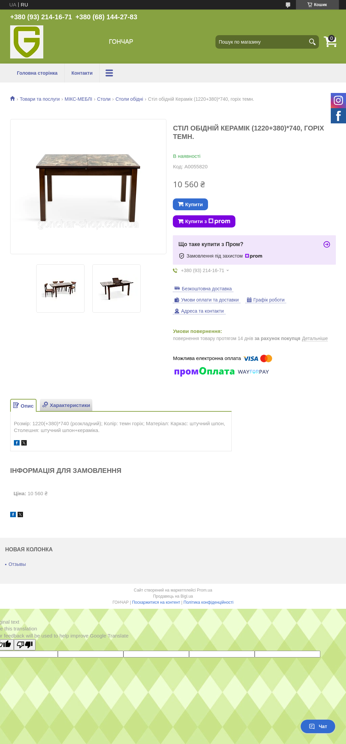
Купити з (207, 221)
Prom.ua (204, 590)
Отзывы (17, 564)
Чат (318, 726)
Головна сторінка (37, 73)
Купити (194, 204)
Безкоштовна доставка (207, 288)
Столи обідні (129, 99)
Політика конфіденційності (209, 602)
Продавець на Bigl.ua (173, 596)
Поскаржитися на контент (156, 602)
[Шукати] (312, 42)
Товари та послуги (40, 99)
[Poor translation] (25, 644)
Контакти (82, 73)
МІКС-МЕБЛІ (78, 99)
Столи (104, 99)
